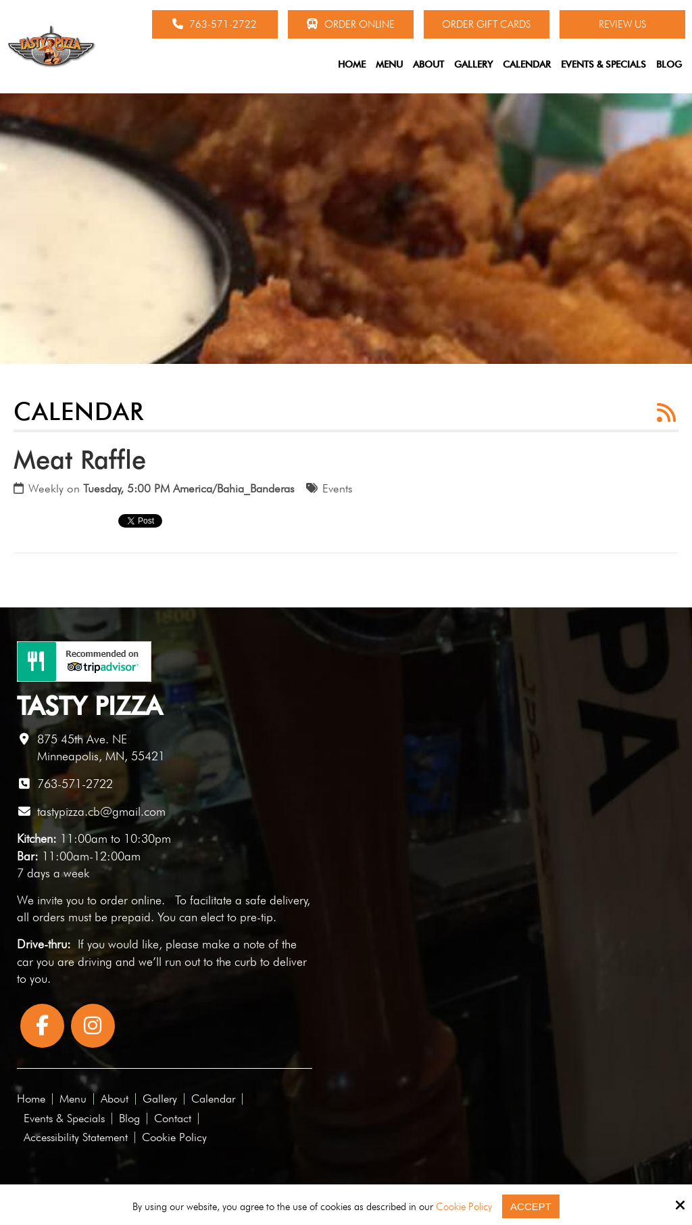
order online (131, 900)
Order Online (350, 24)
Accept (530, 1206)
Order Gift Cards (486, 24)
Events (337, 488)
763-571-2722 (214, 24)
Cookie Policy (464, 1207)
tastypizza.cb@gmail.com (101, 811)
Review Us (622, 24)
